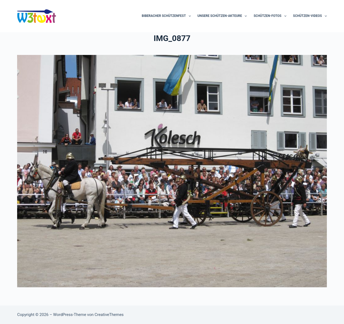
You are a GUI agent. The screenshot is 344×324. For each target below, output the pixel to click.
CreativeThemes (109, 314)
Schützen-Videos (310, 16)
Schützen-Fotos (271, 16)
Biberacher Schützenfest (167, 16)
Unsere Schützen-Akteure (223, 16)
